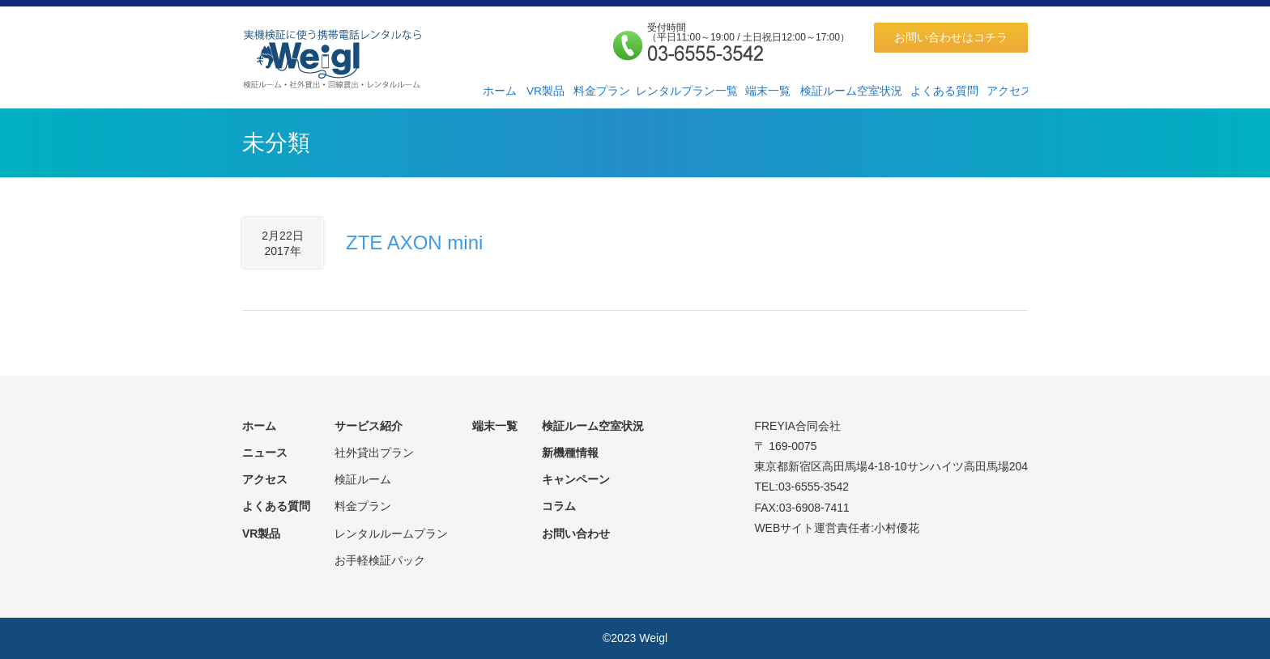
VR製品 (545, 91)
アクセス (1009, 91)
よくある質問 (944, 91)
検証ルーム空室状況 (851, 91)
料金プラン (601, 91)
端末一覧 (768, 91)
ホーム (500, 91)
